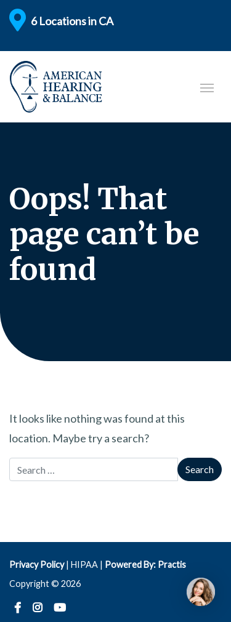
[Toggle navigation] (207, 87)
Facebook (17, 608)
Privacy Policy (36, 564)
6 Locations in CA (72, 21)
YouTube (60, 608)
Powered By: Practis (145, 564)
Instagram (37, 608)
